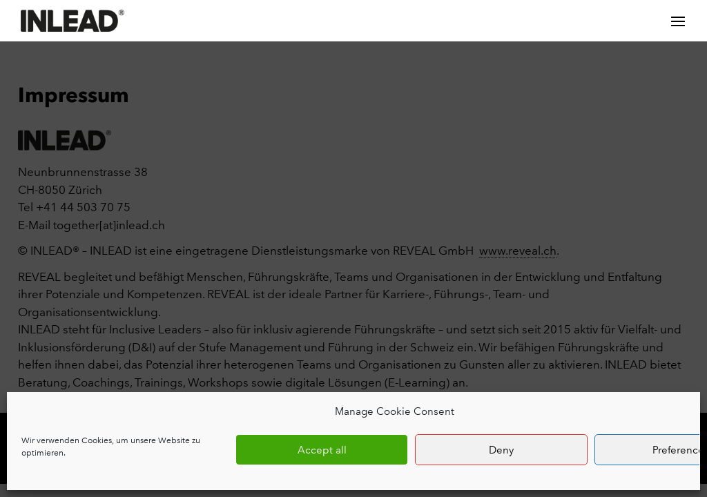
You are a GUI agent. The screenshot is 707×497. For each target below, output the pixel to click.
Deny (501, 450)
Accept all (322, 450)
